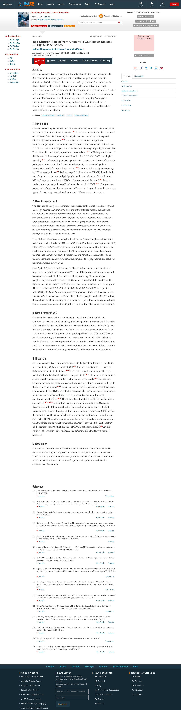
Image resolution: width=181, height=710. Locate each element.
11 (87, 374)
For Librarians (137, 690)
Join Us (99, 699)
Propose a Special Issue (146, 21)
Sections (126, 76)
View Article (109, 496)
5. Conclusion (126, 105)
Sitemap (99, 704)
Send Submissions (103, 695)
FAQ (98, 686)
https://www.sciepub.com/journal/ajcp (50, 20)
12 (96, 378)
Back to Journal (56, 26)
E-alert (162, 4)
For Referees (137, 681)
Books (87, 4)
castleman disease (48, 115)
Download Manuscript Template (145, 26)
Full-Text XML (14, 49)
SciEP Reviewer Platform (31, 699)
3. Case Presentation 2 (129, 96)
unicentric (60, 115)
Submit (174, 4)
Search (141, 4)
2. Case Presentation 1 (129, 91)
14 (59, 398)
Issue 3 (47, 17)
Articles (61, 4)
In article (40, 496)
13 (59, 386)
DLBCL (69, 115)
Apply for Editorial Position (31, 681)
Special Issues (75, 4)
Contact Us (100, 677)
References (139, 76)
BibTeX (12, 61)
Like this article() (142, 55)
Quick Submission (39, 26)
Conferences (100, 4)
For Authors (136, 677)
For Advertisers (138, 686)
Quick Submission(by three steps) (34, 708)
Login (151, 4)
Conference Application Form (32, 695)
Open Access (137, 695)
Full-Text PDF (14, 40)
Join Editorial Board (145, 16)
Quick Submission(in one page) (33, 704)
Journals (50, 4)
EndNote (13, 64)
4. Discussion (126, 100)
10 (68, 370)
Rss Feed (69, 26)
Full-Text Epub (14, 46)
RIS (11, 58)
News (112, 4)
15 (51, 402)
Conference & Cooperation (107, 690)
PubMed (111, 506)
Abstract (124, 81)
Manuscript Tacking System (32, 677)
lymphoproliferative (81, 115)
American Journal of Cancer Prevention (50, 12)
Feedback (100, 681)
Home (40, 4)
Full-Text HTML (15, 43)
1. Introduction (126, 86)
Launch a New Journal (30, 690)
